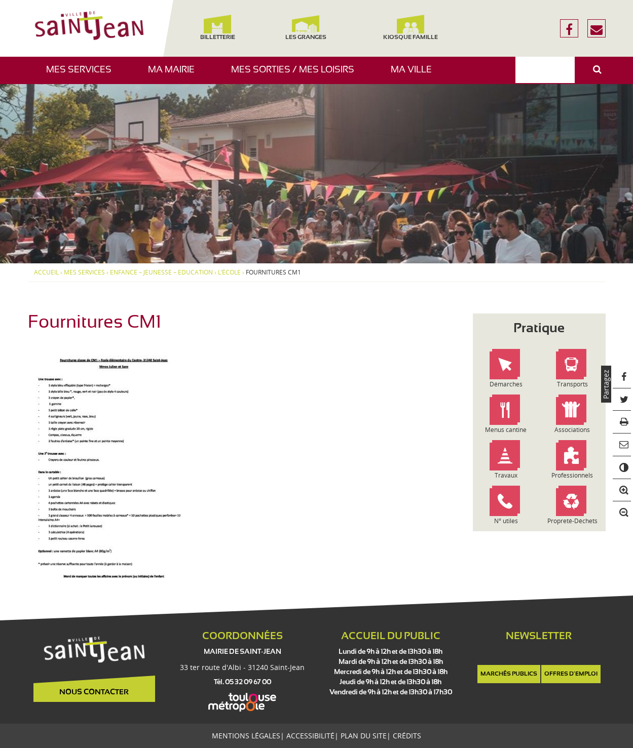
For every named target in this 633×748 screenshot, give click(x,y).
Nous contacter (94, 692)
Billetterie (217, 28)
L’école (229, 272)
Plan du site (364, 735)
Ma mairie (175, 74)
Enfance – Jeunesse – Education (161, 272)
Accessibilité (310, 735)
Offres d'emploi (571, 674)
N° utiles (506, 521)
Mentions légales (246, 735)
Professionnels (572, 475)
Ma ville (415, 74)
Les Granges (305, 28)
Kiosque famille (410, 28)
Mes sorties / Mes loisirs (296, 74)
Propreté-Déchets (572, 521)
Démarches (506, 384)
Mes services (82, 74)
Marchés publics (508, 674)
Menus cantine (506, 429)
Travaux (506, 475)
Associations (572, 429)
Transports (572, 384)
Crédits (407, 735)
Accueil (46, 272)
